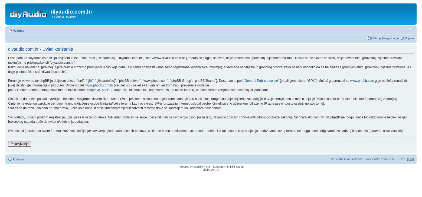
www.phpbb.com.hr (99, 85)
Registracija (391, 38)
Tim (332, 159)
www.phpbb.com (362, 81)
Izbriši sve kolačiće (350, 159)
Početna (18, 30)
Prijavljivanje (20, 144)
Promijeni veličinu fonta (410, 29)
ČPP (374, 38)
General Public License (261, 81)
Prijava (409, 38)
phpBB (198, 166)
